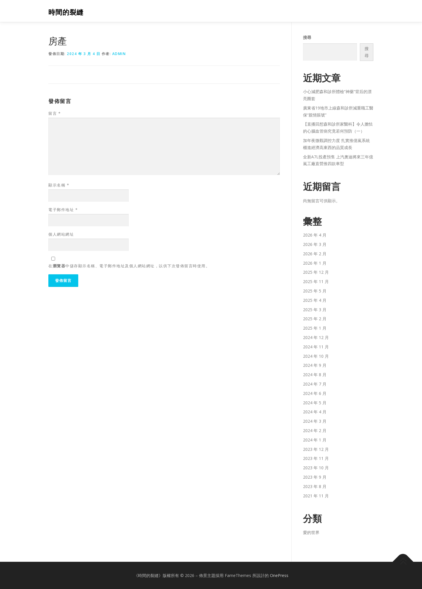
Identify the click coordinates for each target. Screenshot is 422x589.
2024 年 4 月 (314, 412)
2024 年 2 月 (314, 430)
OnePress (279, 575)
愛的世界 (311, 532)
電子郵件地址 (63, 209)
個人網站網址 (61, 234)
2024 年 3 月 (314, 421)
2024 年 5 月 (314, 402)
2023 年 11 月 (316, 458)
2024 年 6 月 (314, 393)
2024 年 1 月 (314, 440)
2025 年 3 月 (314, 309)
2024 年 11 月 (316, 347)
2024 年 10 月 (316, 356)
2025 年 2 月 (314, 318)
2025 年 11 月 (316, 281)
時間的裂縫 (66, 12)
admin (119, 53)
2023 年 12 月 (316, 449)
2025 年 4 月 (314, 300)
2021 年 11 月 (316, 496)
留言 (54, 113)
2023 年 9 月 (314, 477)
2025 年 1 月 (314, 328)
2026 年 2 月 (314, 253)
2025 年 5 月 (314, 291)
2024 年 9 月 (314, 365)
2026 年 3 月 (314, 244)
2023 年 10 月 (316, 467)
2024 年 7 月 (314, 384)
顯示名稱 (58, 185)
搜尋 (307, 37)
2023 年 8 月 (314, 486)
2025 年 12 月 (316, 272)
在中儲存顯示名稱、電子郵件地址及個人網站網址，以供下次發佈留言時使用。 (129, 265)
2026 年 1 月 (314, 263)
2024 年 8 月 (314, 374)
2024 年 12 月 (316, 337)
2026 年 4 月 (314, 235)
